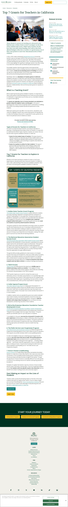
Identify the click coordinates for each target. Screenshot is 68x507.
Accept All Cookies (51, 504)
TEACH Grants (10, 266)
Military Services (34, 449)
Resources (9, 8)
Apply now (48, 2)
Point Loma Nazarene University (31, 382)
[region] (34, 500)
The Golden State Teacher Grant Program (17, 213)
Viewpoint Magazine (34, 482)
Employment (34, 465)
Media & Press (34, 454)
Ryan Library (34, 478)
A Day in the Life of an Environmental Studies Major (56, 25)
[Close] (65, 500)
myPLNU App (34, 484)
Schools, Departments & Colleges (34, 469)
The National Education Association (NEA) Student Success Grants (23, 240)
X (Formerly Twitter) (26, 490)
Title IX (34, 455)
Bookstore (34, 462)
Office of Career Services (34, 479)
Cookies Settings (50, 497)
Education (15, 8)
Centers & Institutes (34, 464)
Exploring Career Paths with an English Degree (56, 37)
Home (4, 8)
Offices (34, 468)
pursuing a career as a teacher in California (23, 83)
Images (57, 490)
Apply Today (11, 394)
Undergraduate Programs (55, 64)
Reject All (51, 500)
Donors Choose (10, 352)
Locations (34, 443)
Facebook (11, 490)
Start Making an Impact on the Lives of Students (56, 51)
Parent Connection (34, 481)
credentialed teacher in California (20, 385)
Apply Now (54, 82)
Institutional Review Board (34, 452)
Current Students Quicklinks (34, 476)
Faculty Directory (34, 467)
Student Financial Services (34, 451)
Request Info (11, 389)
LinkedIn (42, 490)
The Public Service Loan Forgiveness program (18, 329)
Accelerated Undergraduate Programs (55, 72)
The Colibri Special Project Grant (15, 286)
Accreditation (34, 457)
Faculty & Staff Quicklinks (34, 475)
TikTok (49, 490)
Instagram (18, 490)
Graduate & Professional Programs (58, 68)
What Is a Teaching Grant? (57, 45)
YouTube (34, 490)
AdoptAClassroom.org (29, 56)
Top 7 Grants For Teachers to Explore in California (56, 48)
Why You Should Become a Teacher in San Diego (57, 32)
